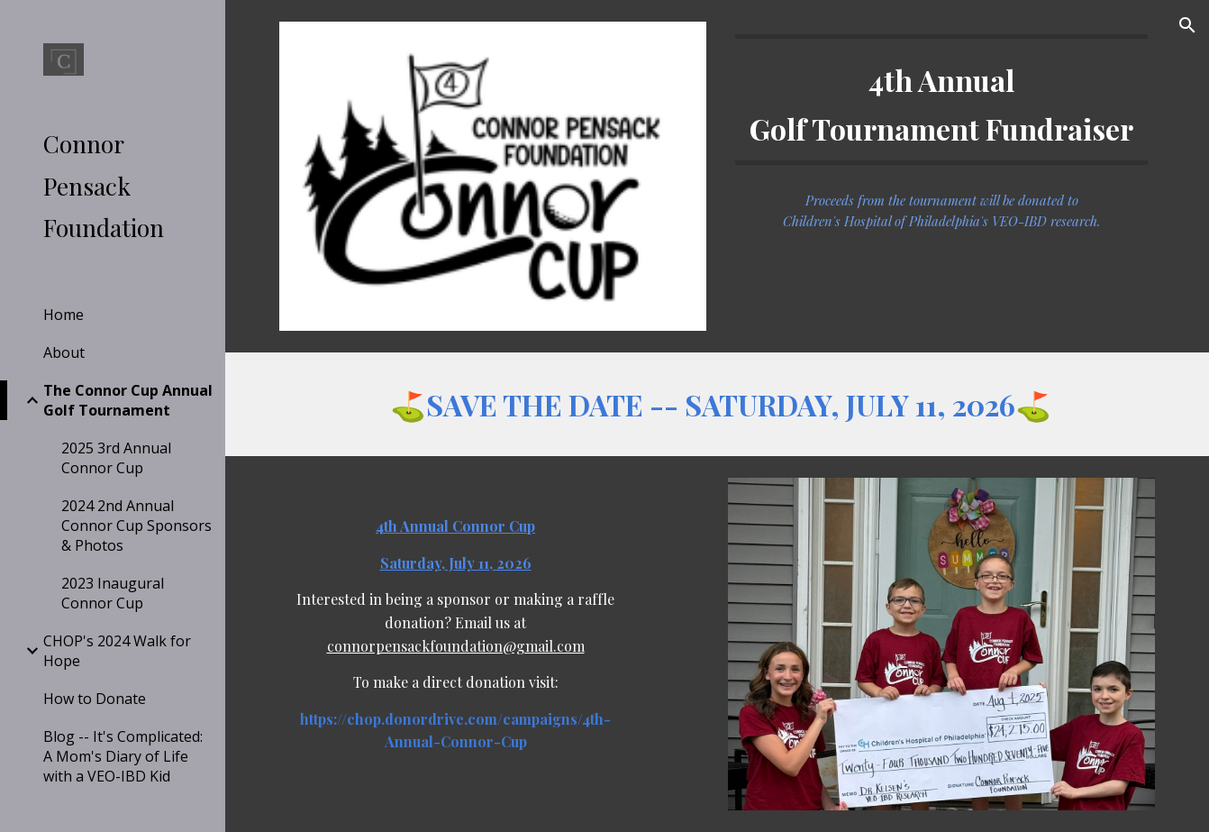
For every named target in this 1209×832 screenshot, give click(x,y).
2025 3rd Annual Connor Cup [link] (116, 458)
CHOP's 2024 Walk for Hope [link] (117, 651)
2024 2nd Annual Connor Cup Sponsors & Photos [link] (136, 525)
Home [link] (63, 315)
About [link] (64, 352)
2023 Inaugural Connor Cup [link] (112, 593)
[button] (1187, 25)
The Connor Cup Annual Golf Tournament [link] (128, 400)
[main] (941, 100)
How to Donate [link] (94, 699)
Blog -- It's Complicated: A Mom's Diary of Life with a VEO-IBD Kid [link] (123, 756)
